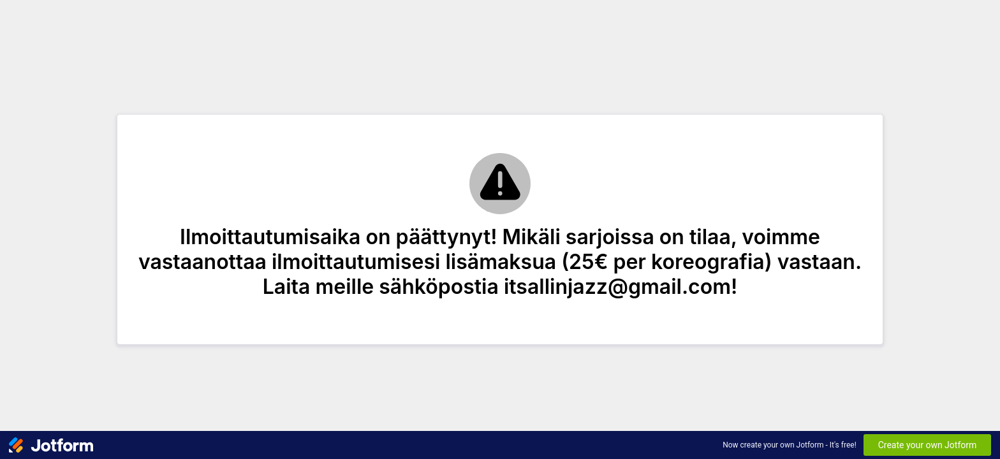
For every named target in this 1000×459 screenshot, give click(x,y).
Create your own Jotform (927, 445)
